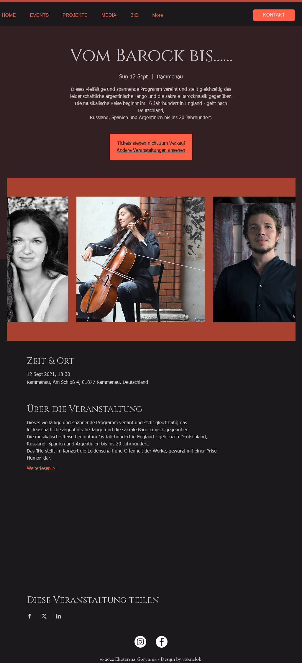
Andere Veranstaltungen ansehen (151, 150)
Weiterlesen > (41, 468)
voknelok (191, 659)
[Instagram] (140, 642)
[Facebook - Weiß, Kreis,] (162, 642)
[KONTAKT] (274, 15)
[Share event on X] (44, 616)
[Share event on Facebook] (29, 616)
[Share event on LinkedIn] (58, 616)
